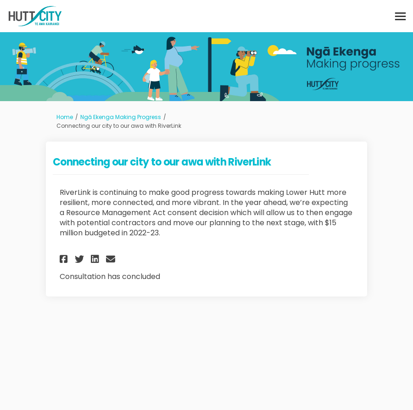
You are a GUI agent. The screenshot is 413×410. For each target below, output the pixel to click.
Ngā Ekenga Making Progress (120, 117)
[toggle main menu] (400, 16)
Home (64, 117)
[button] (65, 259)
